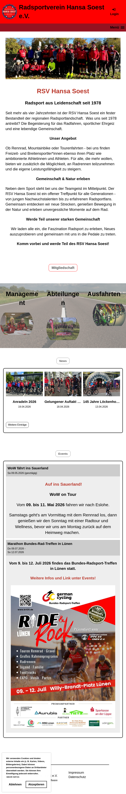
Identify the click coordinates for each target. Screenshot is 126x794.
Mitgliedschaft (63, 267)
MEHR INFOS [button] (13, 777)
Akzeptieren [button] (36, 784)
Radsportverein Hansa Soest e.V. (61, 11)
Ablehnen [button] (15, 784)
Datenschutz (77, 777)
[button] (63, 501)
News (63, 360)
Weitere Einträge (17, 424)
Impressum (76, 772)
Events (62, 453)
